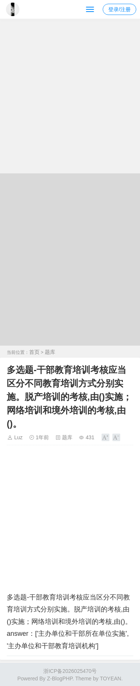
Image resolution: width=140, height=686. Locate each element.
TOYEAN (110, 679)
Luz (18, 437)
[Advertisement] (70, 99)
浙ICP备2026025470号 (70, 671)
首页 (34, 352)
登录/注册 (119, 9)
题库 (50, 352)
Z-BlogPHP (59, 679)
